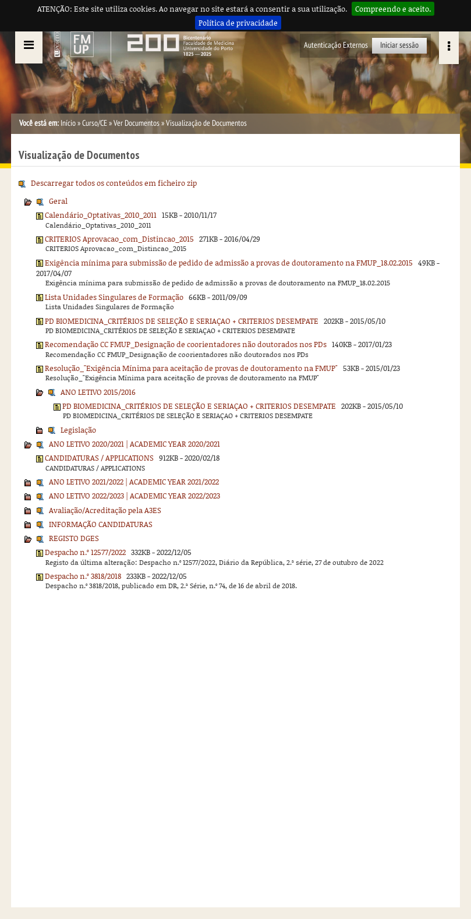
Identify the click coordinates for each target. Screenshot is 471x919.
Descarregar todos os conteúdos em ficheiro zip (114, 183)
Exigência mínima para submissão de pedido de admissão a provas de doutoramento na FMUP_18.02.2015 (229, 262)
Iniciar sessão (399, 45)
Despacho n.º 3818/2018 (83, 576)
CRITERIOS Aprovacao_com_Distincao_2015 (119, 239)
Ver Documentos (137, 123)
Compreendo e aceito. (393, 8)
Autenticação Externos (336, 45)
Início (68, 123)
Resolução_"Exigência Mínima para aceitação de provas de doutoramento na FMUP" (191, 368)
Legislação (78, 430)
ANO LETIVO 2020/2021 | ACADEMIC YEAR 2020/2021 (134, 444)
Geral (58, 201)
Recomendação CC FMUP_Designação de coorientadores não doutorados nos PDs (186, 344)
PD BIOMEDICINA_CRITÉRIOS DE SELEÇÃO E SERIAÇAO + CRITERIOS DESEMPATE (181, 321)
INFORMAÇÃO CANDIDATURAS (101, 524)
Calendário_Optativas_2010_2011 (101, 215)
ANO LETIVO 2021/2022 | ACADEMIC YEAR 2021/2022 (134, 481)
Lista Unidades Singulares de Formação (114, 297)
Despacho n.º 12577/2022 (85, 552)
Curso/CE (94, 123)
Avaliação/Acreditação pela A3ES (105, 510)
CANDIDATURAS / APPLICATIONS (99, 458)
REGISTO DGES (74, 538)
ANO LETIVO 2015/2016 (98, 392)
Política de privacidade (238, 22)
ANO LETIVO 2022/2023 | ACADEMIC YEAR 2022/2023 (134, 495)
